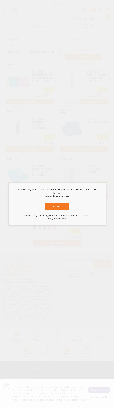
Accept (56, 206)
